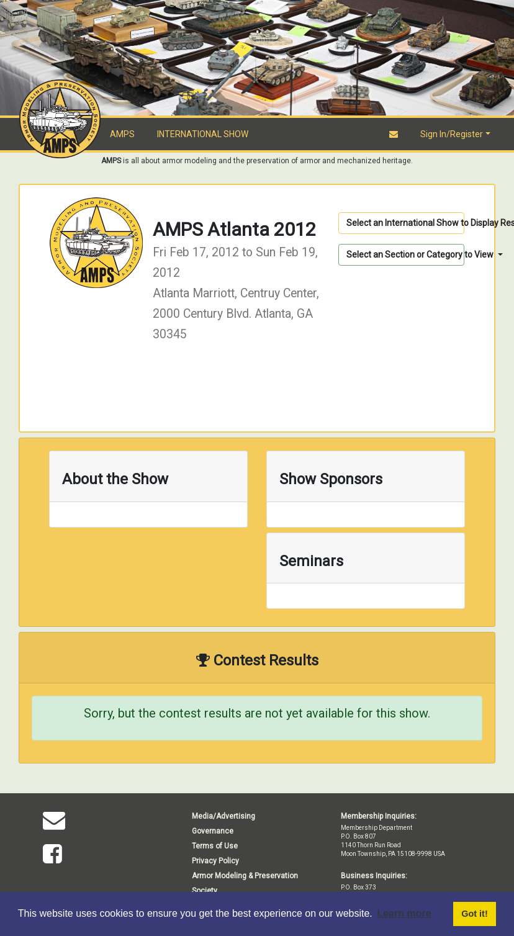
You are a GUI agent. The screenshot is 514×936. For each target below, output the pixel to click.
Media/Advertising (223, 816)
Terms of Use (215, 846)
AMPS (122, 134)
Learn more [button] (404, 913)
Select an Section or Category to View (405, 254)
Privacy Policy (215, 861)
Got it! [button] (474, 914)
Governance (212, 831)
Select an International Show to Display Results (405, 223)
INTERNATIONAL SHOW (202, 134)
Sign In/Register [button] (451, 134)
